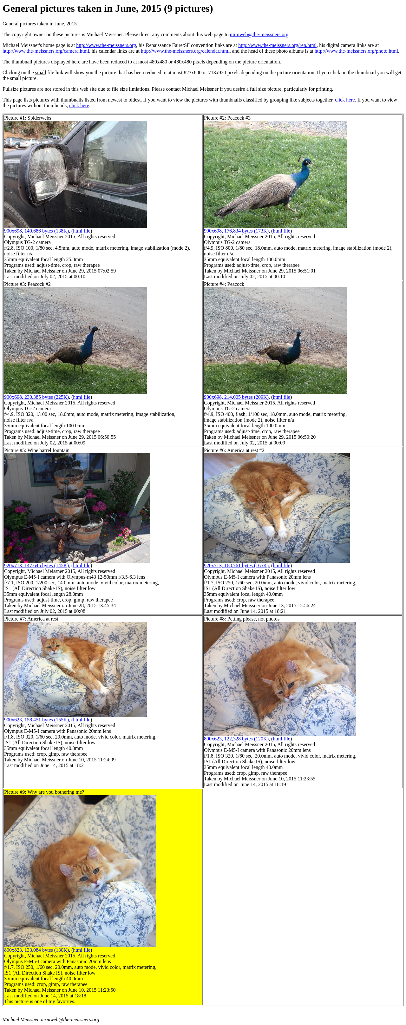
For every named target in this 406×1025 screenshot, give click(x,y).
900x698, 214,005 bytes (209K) (236, 397)
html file (81, 230)
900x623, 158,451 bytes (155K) (36, 719)
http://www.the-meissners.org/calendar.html (185, 51)
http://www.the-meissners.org (106, 45)
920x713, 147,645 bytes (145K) (36, 565)
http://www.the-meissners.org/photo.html (356, 51)
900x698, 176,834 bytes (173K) (236, 230)
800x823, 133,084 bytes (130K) (36, 950)
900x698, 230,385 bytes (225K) (36, 397)
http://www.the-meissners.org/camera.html (46, 51)
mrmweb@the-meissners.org (259, 34)
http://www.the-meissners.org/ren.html (277, 45)
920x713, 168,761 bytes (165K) (236, 565)
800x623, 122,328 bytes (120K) (236, 738)
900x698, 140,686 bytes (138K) (36, 230)
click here (345, 99)
